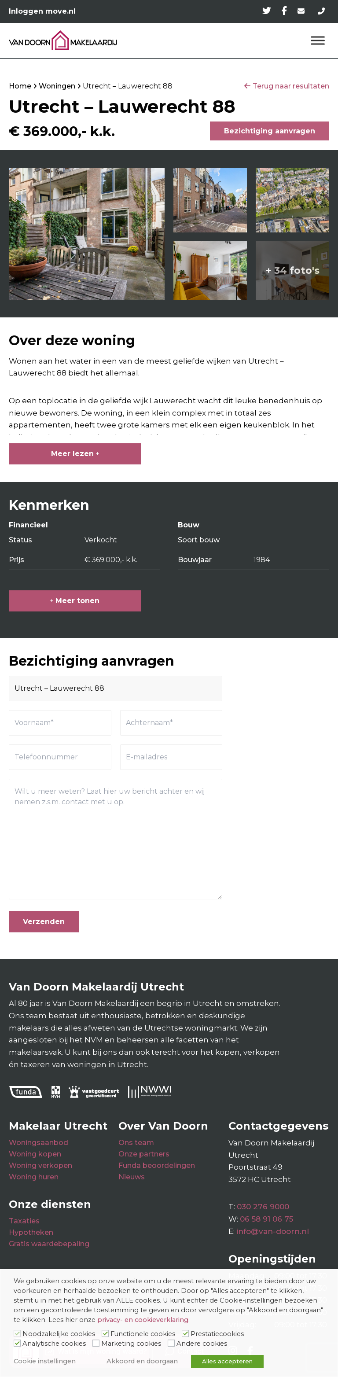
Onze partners (143, 1154)
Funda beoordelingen (156, 1165)
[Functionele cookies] (105, 1333)
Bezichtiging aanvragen (269, 131)
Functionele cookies (142, 1334)
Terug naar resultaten (291, 86)
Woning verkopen (40, 1165)
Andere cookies (201, 1344)
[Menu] (318, 40)
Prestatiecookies (217, 1334)
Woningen (57, 86)
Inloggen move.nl (42, 11)
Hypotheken (31, 1232)
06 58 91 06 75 (266, 1219)
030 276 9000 (263, 1206)
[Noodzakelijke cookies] (17, 1333)
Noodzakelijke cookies (58, 1334)
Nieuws (131, 1177)
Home (20, 86)
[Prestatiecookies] (185, 1333)
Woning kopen (35, 1154)
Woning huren (34, 1177)
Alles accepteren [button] (227, 1361)
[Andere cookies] (171, 1343)
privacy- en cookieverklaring (142, 1320)
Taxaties (24, 1221)
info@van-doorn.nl (272, 1231)
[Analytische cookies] (17, 1343)
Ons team (136, 1142)
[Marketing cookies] (95, 1343)
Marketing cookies (131, 1344)
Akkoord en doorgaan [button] (142, 1361)
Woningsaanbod (38, 1142)
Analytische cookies (54, 1344)
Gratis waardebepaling (49, 1244)
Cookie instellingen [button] (45, 1361)
